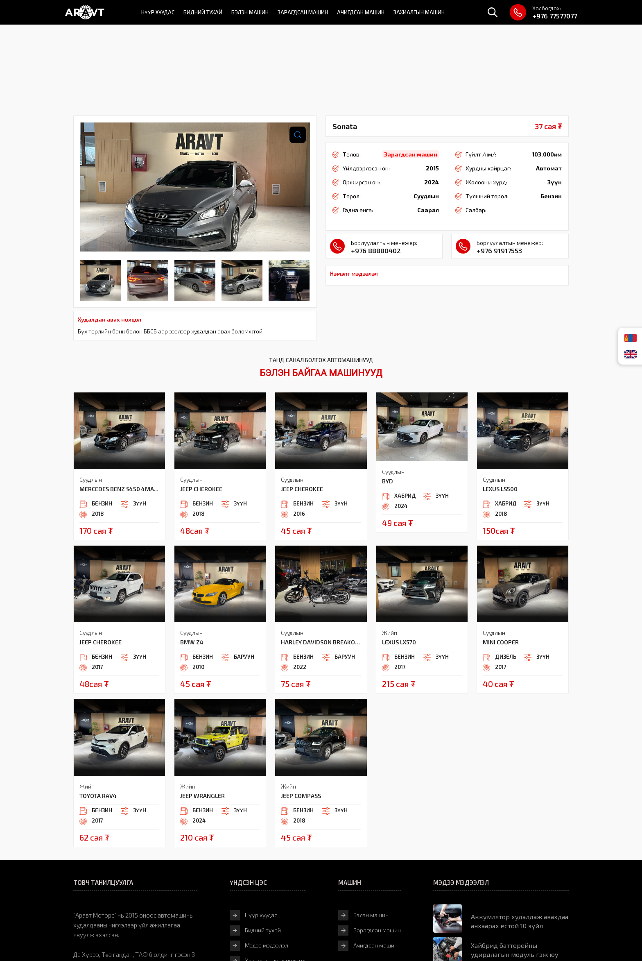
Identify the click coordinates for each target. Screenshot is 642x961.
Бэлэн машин (250, 12)
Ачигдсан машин (360, 12)
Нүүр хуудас (157, 12)
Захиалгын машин (419, 12)
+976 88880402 (376, 250)
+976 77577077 (554, 16)
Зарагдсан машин (303, 12)
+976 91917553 (499, 250)
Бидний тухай (202, 12)
